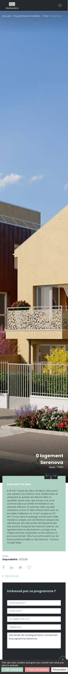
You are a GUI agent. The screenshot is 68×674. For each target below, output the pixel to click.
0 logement (49, 455)
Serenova (51, 462)
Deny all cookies (37, 669)
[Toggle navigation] (60, 5)
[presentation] (25, 656)
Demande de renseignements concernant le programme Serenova (34, 640)
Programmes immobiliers (27, 16)
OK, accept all (12, 669)
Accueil (6, 16)
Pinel (45, 16)
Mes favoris (12, 576)
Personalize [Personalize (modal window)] (59, 669)
